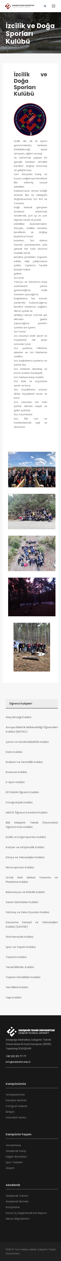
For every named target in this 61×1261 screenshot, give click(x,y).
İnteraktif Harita (16, 1117)
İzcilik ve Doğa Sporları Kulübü (30, 84)
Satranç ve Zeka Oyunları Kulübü (27, 912)
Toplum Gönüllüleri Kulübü (23, 977)
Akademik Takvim (17, 1196)
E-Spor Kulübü (15, 782)
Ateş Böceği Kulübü (18, 717)
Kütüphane (13, 1207)
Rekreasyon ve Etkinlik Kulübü (25, 892)
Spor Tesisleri (14, 1162)
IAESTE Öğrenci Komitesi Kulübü (26, 812)
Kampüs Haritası (16, 1100)
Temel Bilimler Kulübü (20, 967)
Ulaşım (10, 1168)
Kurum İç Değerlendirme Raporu (26, 1213)
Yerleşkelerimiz (15, 1094)
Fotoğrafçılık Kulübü (19, 802)
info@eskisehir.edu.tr (18, 1062)
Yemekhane (13, 1145)
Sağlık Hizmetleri (16, 1157)
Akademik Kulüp (16, 1151)
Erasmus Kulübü (16, 772)
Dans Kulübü (14, 752)
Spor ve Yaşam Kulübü (21, 947)
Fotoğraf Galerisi (16, 1106)
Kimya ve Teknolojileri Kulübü (25, 857)
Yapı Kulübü (13, 997)
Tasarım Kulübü (16, 957)
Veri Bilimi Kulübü (17, 987)
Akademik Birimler (17, 1201)
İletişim (10, 1112)
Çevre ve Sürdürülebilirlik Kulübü (27, 742)
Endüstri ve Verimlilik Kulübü (24, 762)
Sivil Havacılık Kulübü (19, 937)
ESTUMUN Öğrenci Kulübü (22, 792)
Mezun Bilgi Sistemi (17, 1219)
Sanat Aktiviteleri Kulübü (22, 902)
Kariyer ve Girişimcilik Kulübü (25, 847)
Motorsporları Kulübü (20, 867)
